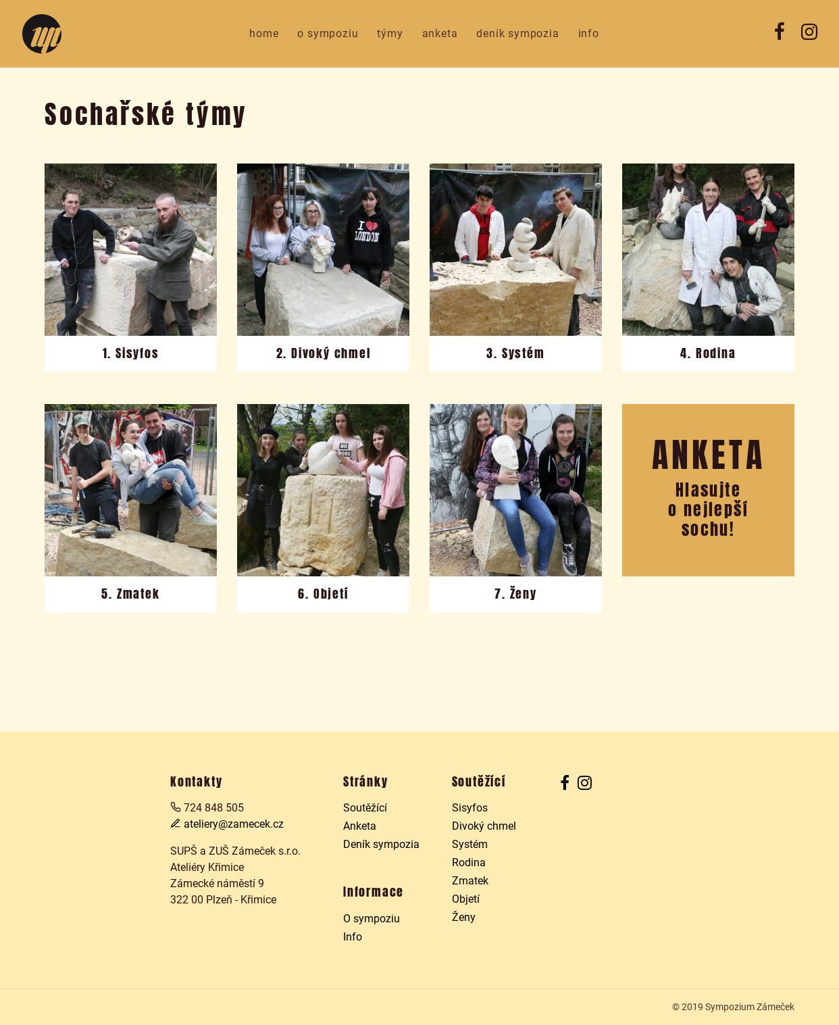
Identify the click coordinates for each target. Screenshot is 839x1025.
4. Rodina (708, 353)
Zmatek (470, 880)
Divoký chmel (484, 826)
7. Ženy (515, 594)
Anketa (440, 33)
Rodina (469, 862)
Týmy (390, 33)
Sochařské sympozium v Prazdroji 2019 (42, 34)
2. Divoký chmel (323, 353)
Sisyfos (470, 807)
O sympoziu (327, 33)
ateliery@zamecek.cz (227, 824)
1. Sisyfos (131, 353)
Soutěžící (365, 807)
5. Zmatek (130, 594)
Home (263, 33)
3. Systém (515, 353)
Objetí (466, 899)
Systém (470, 844)
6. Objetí (323, 594)
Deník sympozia (517, 33)
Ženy (464, 917)
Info (588, 33)
